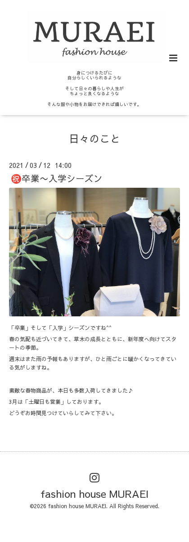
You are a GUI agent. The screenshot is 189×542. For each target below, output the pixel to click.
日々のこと (95, 138)
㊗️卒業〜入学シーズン (57, 178)
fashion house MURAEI (94, 493)
